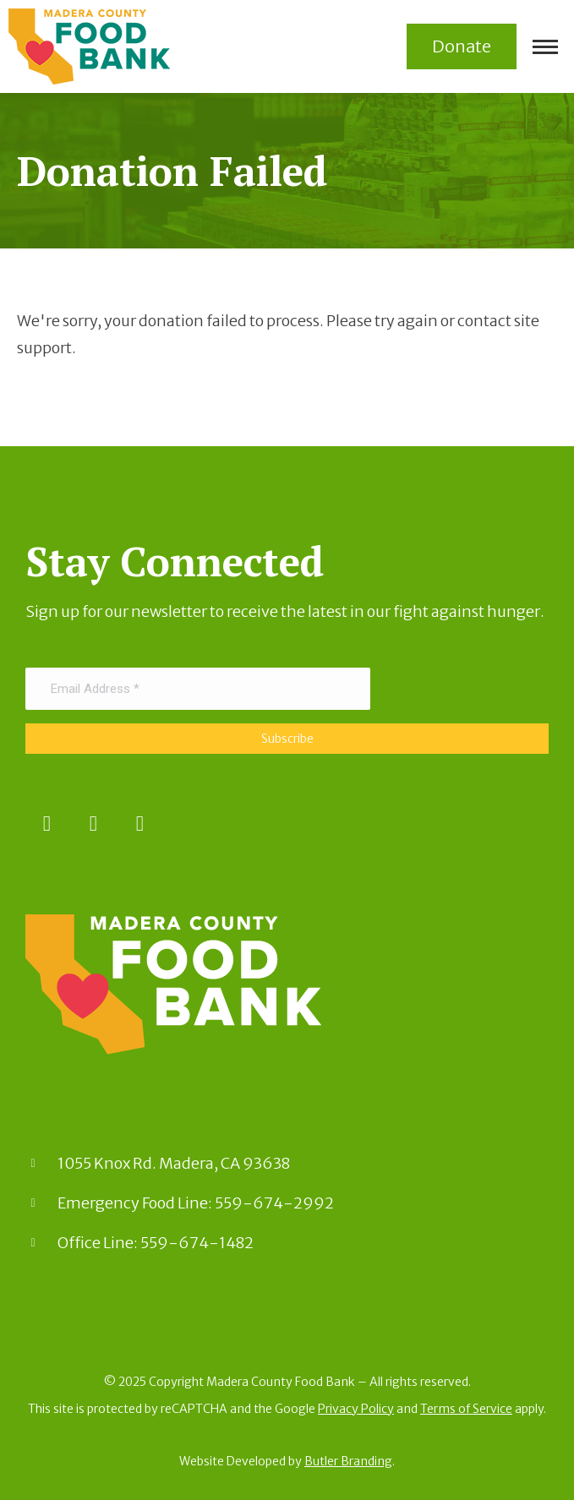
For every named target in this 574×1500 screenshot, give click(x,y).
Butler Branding (348, 1461)
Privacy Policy (356, 1408)
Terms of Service (466, 1408)
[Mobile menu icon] (545, 47)
